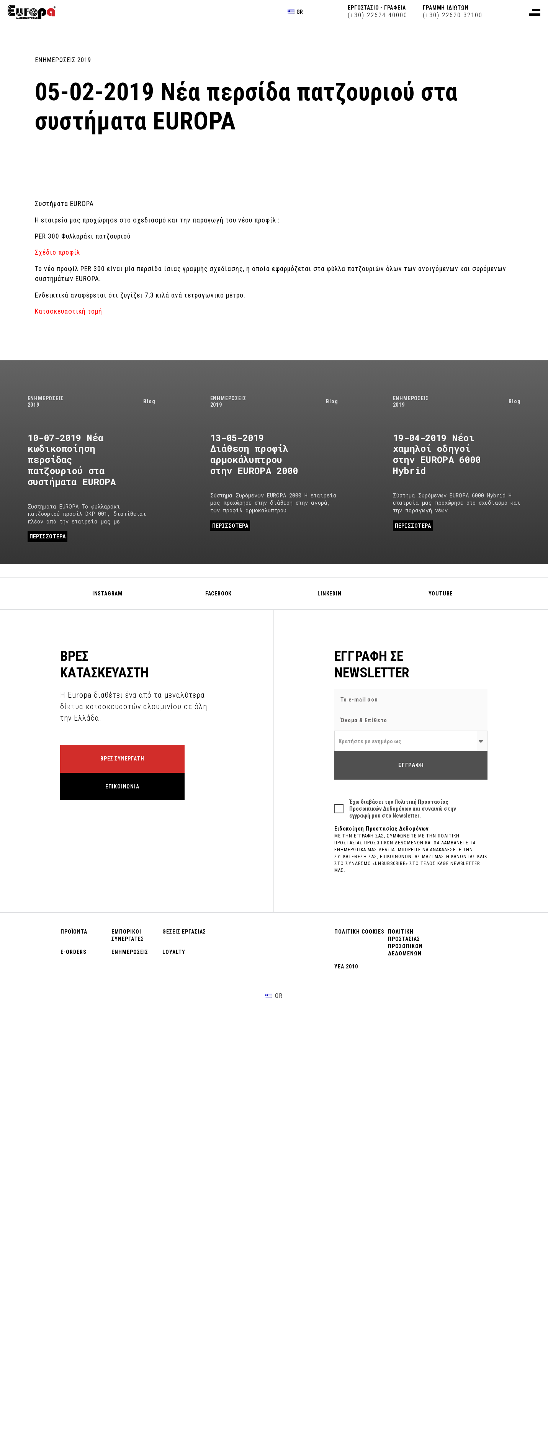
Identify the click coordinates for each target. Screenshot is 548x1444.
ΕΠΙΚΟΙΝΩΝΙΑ (122, 786)
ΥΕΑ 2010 (346, 966)
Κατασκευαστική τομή (69, 311)
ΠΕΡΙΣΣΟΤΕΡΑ (47, 536)
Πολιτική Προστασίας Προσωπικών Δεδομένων (398, 805)
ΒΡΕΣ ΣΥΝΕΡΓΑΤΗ (122, 759)
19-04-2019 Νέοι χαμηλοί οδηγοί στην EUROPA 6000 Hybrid (437, 454)
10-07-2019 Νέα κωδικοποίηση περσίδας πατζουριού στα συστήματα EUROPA (72, 460)
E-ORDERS (74, 952)
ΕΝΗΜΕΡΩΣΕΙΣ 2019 (63, 60)
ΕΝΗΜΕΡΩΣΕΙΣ (129, 952)
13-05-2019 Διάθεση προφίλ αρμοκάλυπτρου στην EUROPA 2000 (254, 454)
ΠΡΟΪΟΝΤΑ (74, 932)
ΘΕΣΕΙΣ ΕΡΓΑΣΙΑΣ (184, 932)
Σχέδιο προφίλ (57, 252)
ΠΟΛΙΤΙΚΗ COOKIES (359, 932)
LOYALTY (173, 952)
